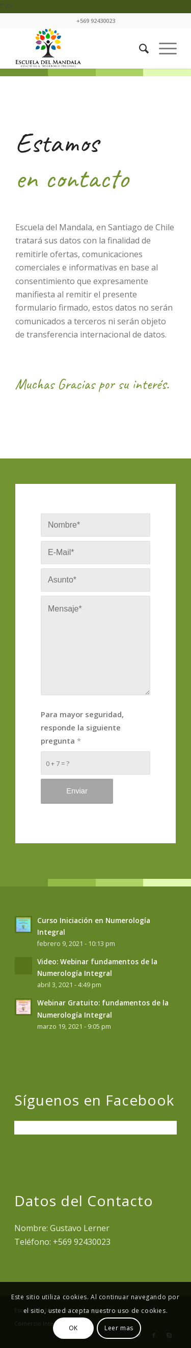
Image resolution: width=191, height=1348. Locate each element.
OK (73, 1328)
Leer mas (118, 1328)
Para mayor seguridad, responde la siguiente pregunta (82, 727)
